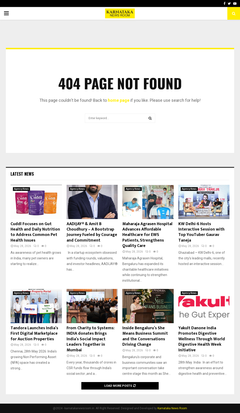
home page (118, 100)
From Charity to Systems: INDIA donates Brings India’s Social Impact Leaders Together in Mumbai (90, 339)
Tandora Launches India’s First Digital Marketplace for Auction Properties (34, 334)
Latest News (22, 174)
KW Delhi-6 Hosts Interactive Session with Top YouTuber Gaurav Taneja (201, 232)
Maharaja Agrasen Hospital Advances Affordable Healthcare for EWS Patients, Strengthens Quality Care (147, 235)
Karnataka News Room (172, 408)
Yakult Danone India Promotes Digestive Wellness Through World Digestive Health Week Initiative (201, 339)
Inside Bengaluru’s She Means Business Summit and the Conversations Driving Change (145, 336)
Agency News (21, 189)
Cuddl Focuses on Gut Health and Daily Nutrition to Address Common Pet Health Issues (35, 232)
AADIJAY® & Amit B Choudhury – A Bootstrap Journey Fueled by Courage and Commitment (92, 232)
